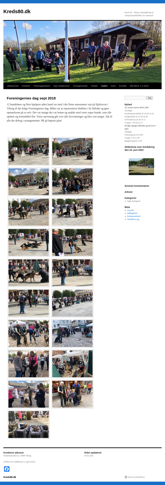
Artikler (94, 86)
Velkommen (13, 86)
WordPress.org (133, 219)
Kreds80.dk (17, 11)
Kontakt (122, 86)
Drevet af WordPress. (136, 477)
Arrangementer (80, 86)
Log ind (130, 210)
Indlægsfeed (132, 213)
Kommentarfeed (133, 216)
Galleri (104, 86)
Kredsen (26, 86)
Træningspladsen (41, 86)
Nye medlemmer (62, 86)
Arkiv (113, 86)
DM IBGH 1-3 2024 (139, 86)
